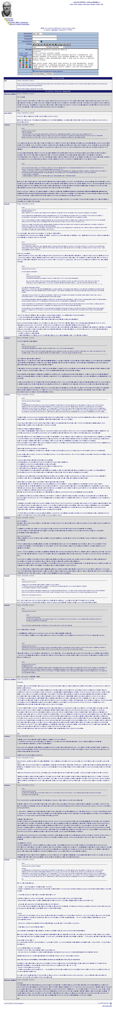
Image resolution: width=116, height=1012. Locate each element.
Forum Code (19, 55)
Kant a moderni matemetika (20, 24)
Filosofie (10, 20)
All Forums (9, 18)
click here (54, 30)
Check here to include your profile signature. (45, 75)
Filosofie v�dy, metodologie (19, 22)
